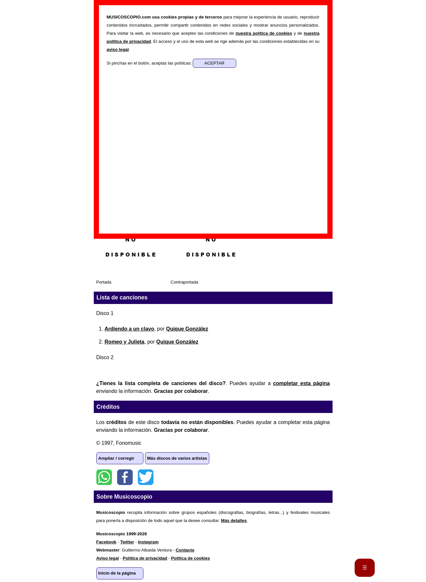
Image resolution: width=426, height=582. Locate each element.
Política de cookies (190, 558)
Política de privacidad (145, 558)
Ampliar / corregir (116, 458)
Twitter (145, 477)
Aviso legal (107, 558)
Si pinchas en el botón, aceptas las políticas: (150, 63)
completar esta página (301, 383)
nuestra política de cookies (264, 33)
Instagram (148, 542)
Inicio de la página (117, 573)
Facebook (125, 477)
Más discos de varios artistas (177, 458)
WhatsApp (104, 477)
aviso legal (118, 49)
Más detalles (234, 520)
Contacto (185, 550)
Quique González (187, 329)
